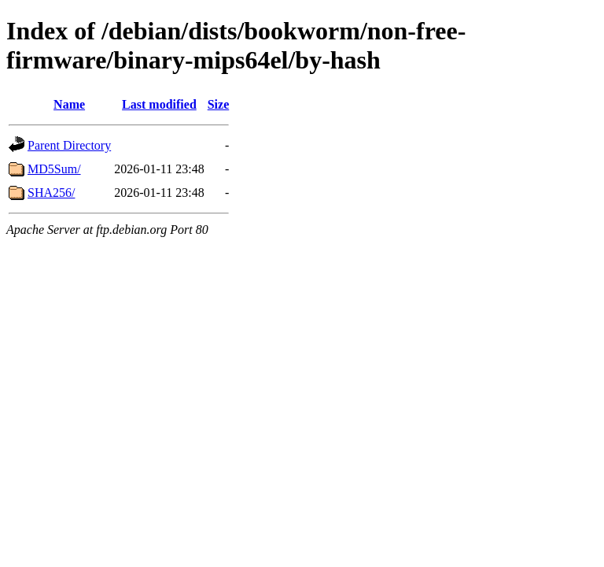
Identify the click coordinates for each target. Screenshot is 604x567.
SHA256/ (51, 192)
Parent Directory (69, 145)
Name (69, 104)
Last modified (159, 104)
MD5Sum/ (54, 169)
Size (219, 104)
